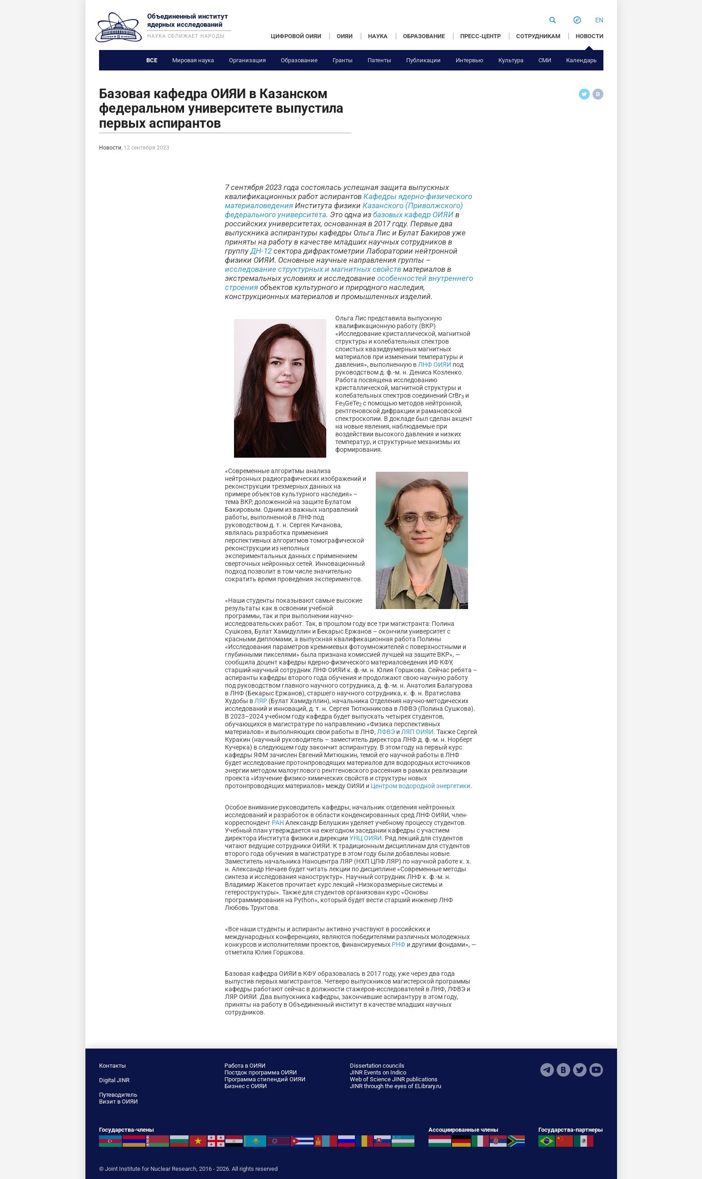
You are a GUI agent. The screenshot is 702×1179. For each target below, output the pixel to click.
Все (151, 60)
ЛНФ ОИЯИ (434, 364)
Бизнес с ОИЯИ (245, 1086)
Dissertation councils (377, 1065)
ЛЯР (260, 700)
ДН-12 (261, 250)
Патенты (379, 60)
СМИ (544, 60)
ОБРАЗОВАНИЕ (424, 36)
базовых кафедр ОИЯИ (413, 214)
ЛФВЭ (386, 731)
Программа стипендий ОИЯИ (264, 1079)
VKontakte (563, 1070)
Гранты (343, 60)
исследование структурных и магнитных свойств (313, 269)
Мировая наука (193, 60)
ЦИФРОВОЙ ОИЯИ (296, 36)
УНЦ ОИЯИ (365, 838)
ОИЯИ (345, 36)
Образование (299, 60)
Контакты (112, 1065)
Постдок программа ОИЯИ (260, 1072)
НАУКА (378, 36)
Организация (247, 60)
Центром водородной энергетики (420, 785)
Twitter (580, 1070)
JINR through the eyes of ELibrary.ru (395, 1086)
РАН (278, 822)
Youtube (596, 1070)
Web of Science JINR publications (394, 1079)
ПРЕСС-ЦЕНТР (480, 36)
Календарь (581, 60)
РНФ (398, 944)
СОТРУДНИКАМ (538, 36)
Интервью (469, 60)
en (599, 20)
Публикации (423, 60)
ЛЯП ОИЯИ (417, 731)
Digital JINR (114, 1080)
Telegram (547, 1070)
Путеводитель (118, 1094)
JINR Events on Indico (378, 1072)
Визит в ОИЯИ (118, 1101)
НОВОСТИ (589, 36)
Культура (510, 60)
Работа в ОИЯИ (244, 1065)
